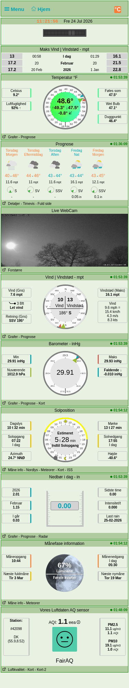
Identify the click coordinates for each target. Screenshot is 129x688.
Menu (15, 9)
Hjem (40, 9)
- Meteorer (47, 470)
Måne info (12, 470)
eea (74, 622)
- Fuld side (43, 204)
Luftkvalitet (12, 670)
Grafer (9, 137)
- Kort (40, 403)
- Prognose (27, 137)
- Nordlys (31, 470)
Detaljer (10, 204)
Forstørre (11, 270)
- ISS (69, 470)
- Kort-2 (40, 670)
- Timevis (27, 204)
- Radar (42, 536)
